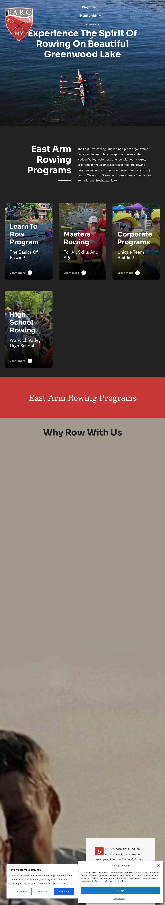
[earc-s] (19, 9)
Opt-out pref (119, 898)
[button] (158, 865)
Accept (120, 890)
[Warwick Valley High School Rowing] (82, 241)
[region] (42, 881)
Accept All (64, 891)
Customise (21, 891)
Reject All (43, 891)
